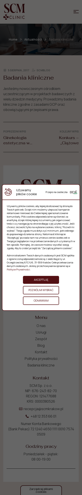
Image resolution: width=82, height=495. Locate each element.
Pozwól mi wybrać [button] (41, 290)
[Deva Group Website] (73, 192)
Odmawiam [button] (41, 300)
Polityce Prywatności (18, 269)
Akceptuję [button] (41, 280)
